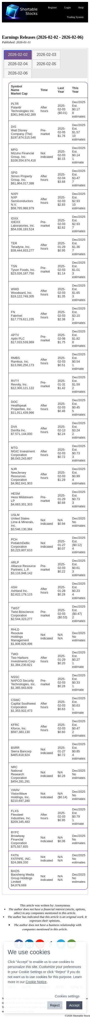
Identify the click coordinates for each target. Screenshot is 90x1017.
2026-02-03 (46, 55)
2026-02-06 (18, 73)
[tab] (18, 54)
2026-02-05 (46, 64)
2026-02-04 (18, 64)
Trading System (75, 17)
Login (67, 7)
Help (81, 7)
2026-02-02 (18, 55)
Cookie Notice (36, 982)
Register (52, 7)
